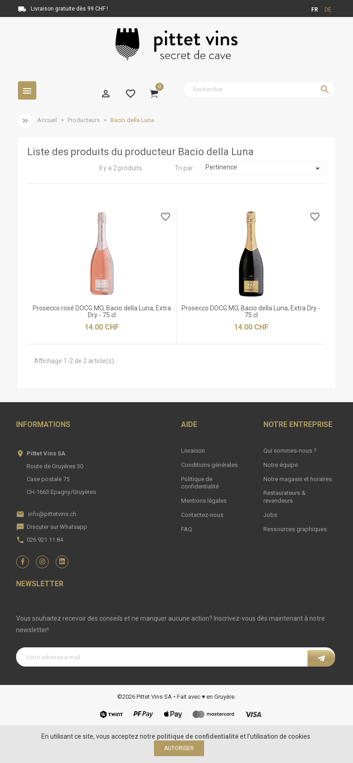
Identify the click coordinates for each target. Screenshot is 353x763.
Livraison (193, 450)
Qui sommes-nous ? (290, 450)
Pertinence (264, 168)
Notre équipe (280, 464)
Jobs (270, 514)
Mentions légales (204, 500)
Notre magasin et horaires (297, 479)
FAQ (186, 529)
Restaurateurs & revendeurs (284, 496)
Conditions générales (209, 464)
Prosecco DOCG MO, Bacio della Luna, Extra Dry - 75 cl (251, 311)
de (328, 9)
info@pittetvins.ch (52, 514)
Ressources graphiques (295, 529)
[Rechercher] (259, 89)
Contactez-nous (202, 514)
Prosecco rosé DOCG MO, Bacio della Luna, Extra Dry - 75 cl (102, 311)
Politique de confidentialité (200, 483)
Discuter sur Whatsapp (57, 526)
